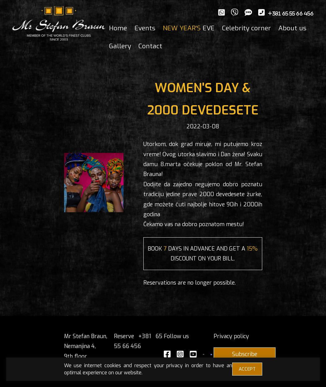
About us (292, 28)
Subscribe (244, 354)
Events (144, 28)
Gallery (120, 46)
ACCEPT (247, 369)
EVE (189, 28)
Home (118, 28)
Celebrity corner (246, 28)
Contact (150, 46)
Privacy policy (231, 336)
